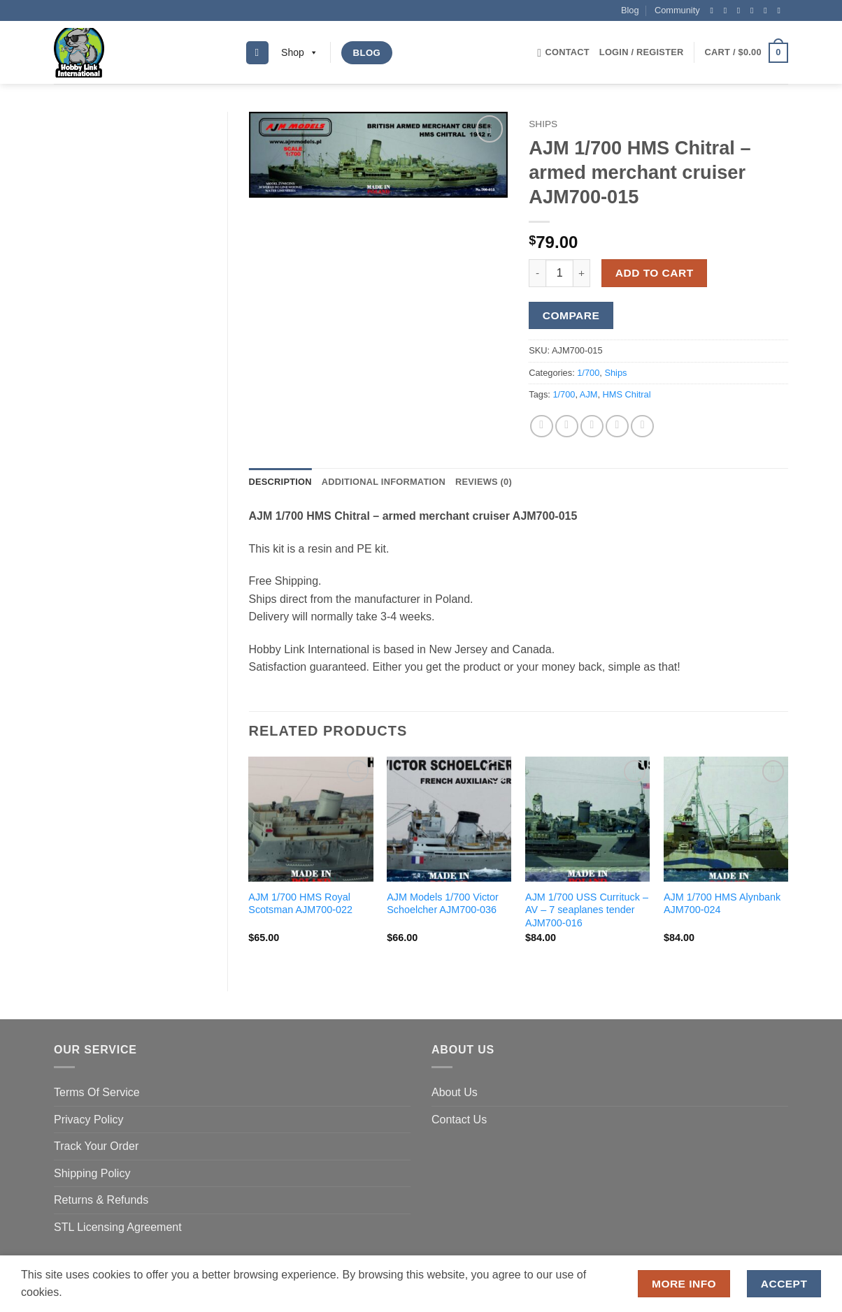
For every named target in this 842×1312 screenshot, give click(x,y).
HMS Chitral (627, 394)
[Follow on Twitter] (741, 10)
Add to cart (654, 273)
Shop (299, 52)
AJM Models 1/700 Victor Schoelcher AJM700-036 (443, 903)
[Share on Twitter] (566, 426)
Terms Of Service (97, 1092)
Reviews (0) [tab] (483, 481)
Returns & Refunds (101, 1200)
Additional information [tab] (383, 481)
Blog (630, 10)
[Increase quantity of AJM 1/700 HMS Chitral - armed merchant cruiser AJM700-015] (581, 273)
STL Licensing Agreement (118, 1227)
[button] (641, 52)
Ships (543, 124)
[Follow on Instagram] (728, 10)
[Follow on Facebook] (714, 10)
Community (677, 10)
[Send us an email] (754, 10)
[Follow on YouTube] (781, 10)
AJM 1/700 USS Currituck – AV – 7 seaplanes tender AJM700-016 (586, 909)
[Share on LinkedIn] (642, 426)
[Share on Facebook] (541, 426)
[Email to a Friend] (592, 426)
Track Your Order (96, 1146)
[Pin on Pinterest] (617, 426)
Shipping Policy (92, 1173)
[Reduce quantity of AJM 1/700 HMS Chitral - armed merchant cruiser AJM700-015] (537, 273)
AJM (589, 394)
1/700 (588, 372)
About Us (454, 1092)
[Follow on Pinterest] (768, 10)
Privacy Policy (89, 1119)
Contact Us (459, 1119)
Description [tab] (280, 481)
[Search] (257, 52)
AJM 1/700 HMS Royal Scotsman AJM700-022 (300, 903)
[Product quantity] (559, 273)
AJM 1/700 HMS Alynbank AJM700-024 (722, 903)
